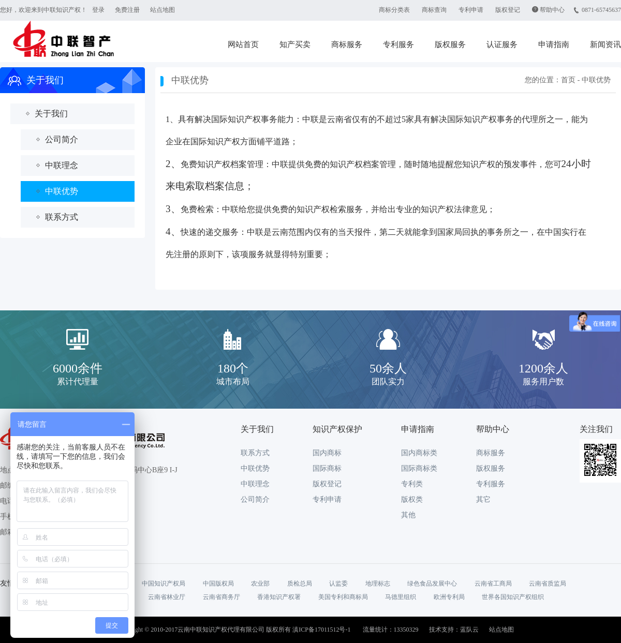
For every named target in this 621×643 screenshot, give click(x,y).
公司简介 (61, 139)
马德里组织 (400, 597)
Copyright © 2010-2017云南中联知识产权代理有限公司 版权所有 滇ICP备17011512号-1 (233, 629)
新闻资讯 (605, 44)
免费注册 (127, 9)
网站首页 (243, 44)
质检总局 (299, 583)
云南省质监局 (547, 583)
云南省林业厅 (166, 597)
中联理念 (61, 165)
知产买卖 (294, 44)
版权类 (412, 499)
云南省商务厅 (221, 597)
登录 (98, 9)
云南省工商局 (493, 583)
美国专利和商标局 (343, 597)
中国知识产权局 (163, 583)
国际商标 (327, 468)
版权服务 (450, 44)
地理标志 (377, 583)
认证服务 (502, 44)
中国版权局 (218, 583)
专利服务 (398, 44)
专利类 (412, 484)
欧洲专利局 (449, 597)
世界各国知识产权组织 (513, 597)
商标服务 (346, 44)
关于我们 (51, 113)
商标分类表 (394, 9)
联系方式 (61, 217)
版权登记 (507, 9)
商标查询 (434, 9)
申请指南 (553, 44)
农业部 (260, 583)
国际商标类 (419, 468)
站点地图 (162, 9)
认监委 (338, 583)
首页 (568, 80)
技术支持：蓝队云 (454, 629)
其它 (483, 499)
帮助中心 (552, 9)
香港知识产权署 (279, 597)
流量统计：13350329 (391, 629)
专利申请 (471, 9)
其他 (408, 515)
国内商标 (327, 453)
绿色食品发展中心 (432, 583)
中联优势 (61, 191)
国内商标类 (419, 453)
